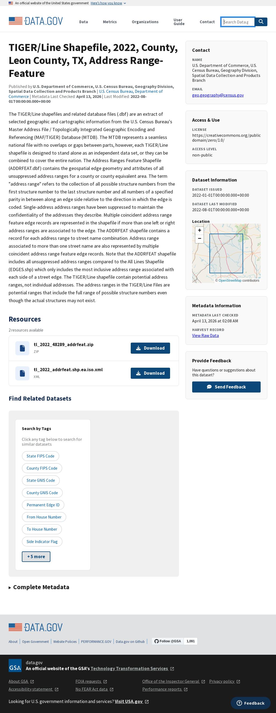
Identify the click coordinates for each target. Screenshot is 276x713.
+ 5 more (36, 557)
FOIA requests (91, 681)
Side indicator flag (42, 541)
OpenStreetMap (230, 280)
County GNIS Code (42, 492)
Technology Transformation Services (132, 668)
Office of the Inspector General (173, 681)
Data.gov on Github (130, 641)
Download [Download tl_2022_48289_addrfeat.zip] (150, 348)
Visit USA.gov (132, 701)
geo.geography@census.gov (218, 95)
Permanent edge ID (43, 504)
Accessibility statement (34, 689)
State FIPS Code (40, 456)
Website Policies (65, 641)
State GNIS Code (41, 480)
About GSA (21, 681)
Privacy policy (224, 681)
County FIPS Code (42, 468)
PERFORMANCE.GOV (96, 641)
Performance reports (165, 689)
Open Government (35, 641)
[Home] (36, 21)
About (13, 641)
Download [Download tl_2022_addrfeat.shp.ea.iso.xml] (150, 373)
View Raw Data (205, 335)
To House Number (42, 529)
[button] (199, 231)
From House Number (44, 517)
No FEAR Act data (94, 689)
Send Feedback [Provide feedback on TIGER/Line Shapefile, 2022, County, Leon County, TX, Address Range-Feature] (226, 387)
